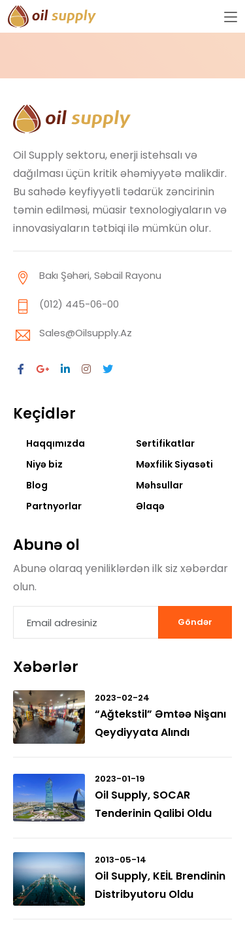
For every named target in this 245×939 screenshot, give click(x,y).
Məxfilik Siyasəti (174, 464)
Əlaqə (150, 506)
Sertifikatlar (165, 443)
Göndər (195, 622)
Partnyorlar (54, 506)
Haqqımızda (55, 443)
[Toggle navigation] (230, 18)
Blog (37, 485)
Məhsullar (159, 485)
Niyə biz (44, 464)
